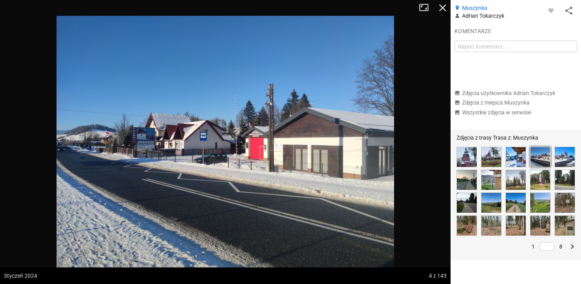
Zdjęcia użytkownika (505, 93)
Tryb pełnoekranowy (427, 8)
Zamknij (443, 8)
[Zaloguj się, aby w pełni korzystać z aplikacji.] (551, 10)
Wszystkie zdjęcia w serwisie (493, 112)
